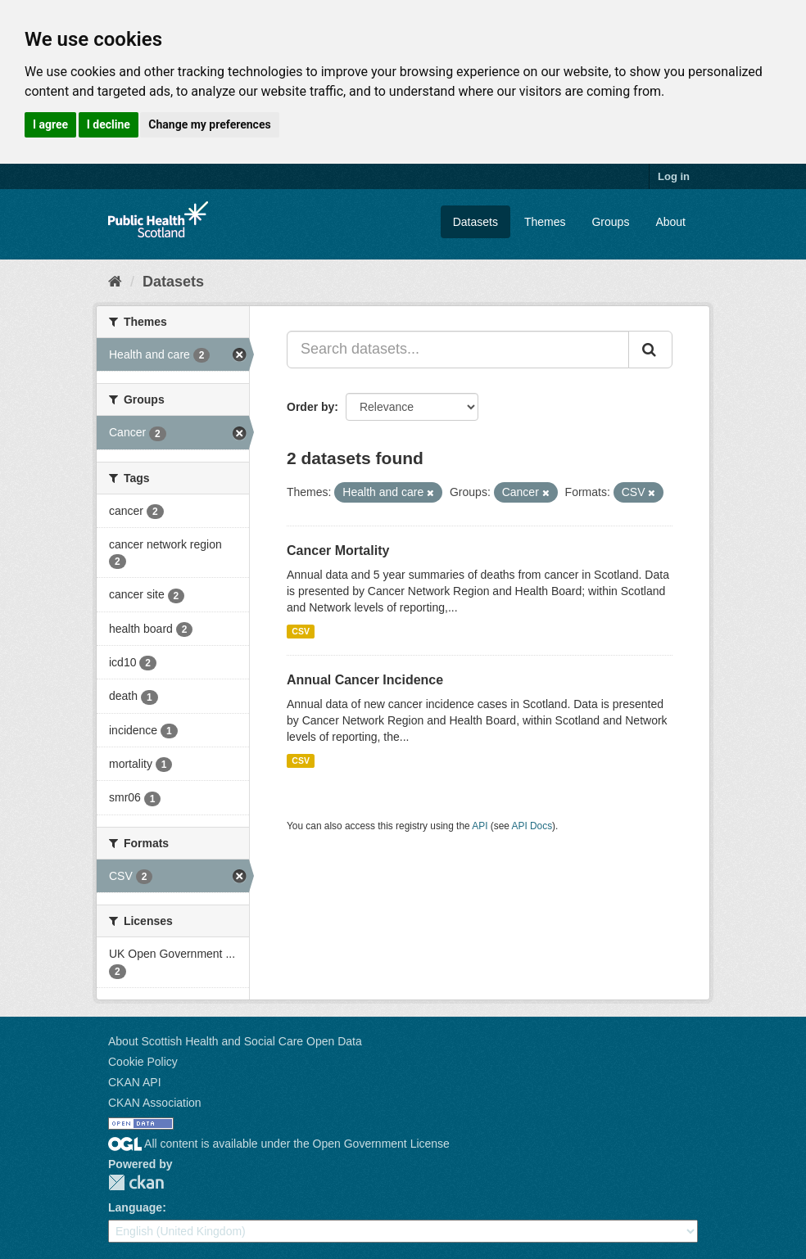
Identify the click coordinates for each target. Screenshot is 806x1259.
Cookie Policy (143, 1061)
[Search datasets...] (458, 349)
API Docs (532, 826)
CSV (301, 631)
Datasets (475, 221)
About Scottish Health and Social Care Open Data (235, 1041)
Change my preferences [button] (209, 124)
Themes (545, 221)
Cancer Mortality (338, 550)
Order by (310, 406)
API (479, 826)
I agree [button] (50, 124)
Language (135, 1207)
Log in (674, 176)
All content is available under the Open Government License (279, 1143)
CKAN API (134, 1082)
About (670, 221)
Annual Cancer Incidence (365, 680)
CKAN (136, 1182)
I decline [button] (108, 124)
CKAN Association (155, 1102)
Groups (610, 221)
